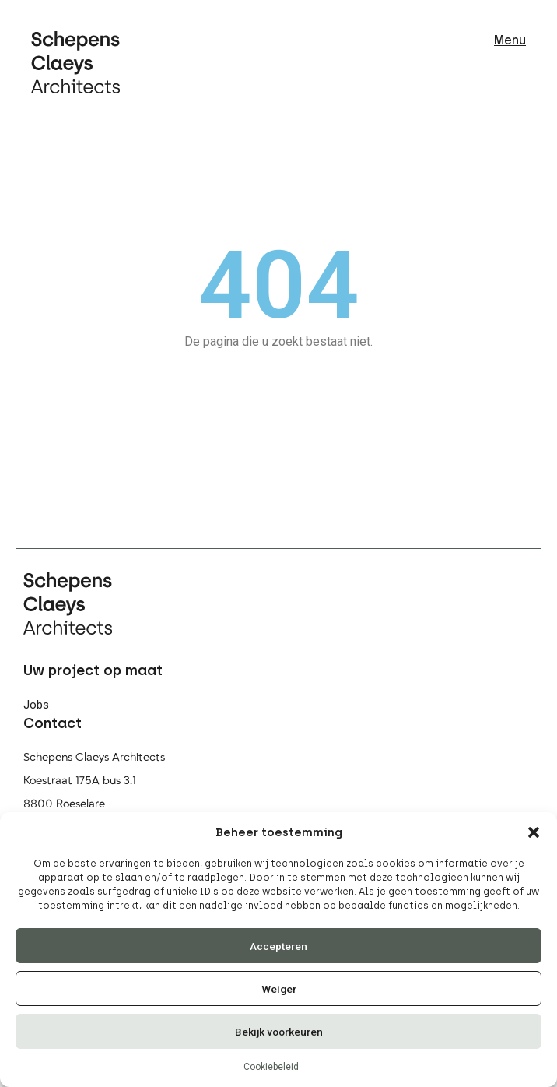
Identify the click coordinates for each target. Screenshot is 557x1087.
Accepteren (278, 946)
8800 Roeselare (64, 804)
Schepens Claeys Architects (94, 757)
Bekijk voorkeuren (279, 1031)
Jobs (36, 705)
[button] (533, 832)
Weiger (278, 989)
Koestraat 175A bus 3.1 (79, 780)
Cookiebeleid (271, 1066)
